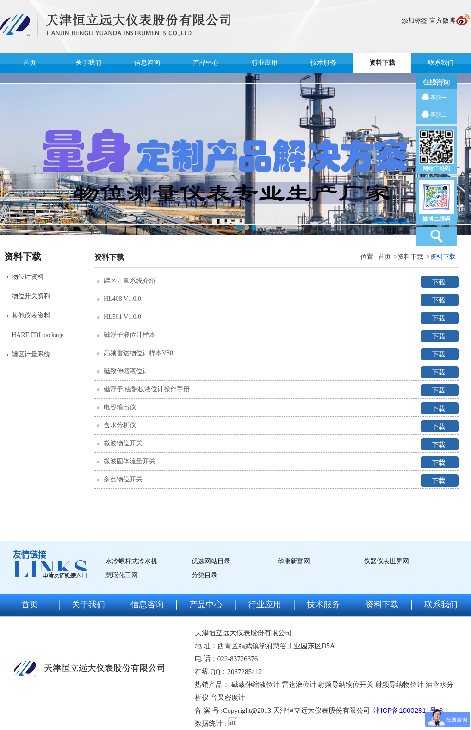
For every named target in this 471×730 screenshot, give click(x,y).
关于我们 (88, 62)
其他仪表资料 (31, 315)
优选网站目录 (211, 561)
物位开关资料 (31, 296)
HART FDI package (37, 334)
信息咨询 (147, 62)
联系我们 (441, 62)
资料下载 (382, 62)
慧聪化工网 (121, 575)
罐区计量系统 (31, 354)
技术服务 (323, 62)
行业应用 (265, 62)
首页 (29, 62)
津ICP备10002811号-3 (408, 710)
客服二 (438, 115)
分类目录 (204, 575)
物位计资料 (28, 276)
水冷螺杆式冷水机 (131, 561)
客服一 (438, 97)
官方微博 (442, 20)
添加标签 (415, 20)
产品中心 (206, 62)
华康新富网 (294, 561)
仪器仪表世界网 (386, 561)
